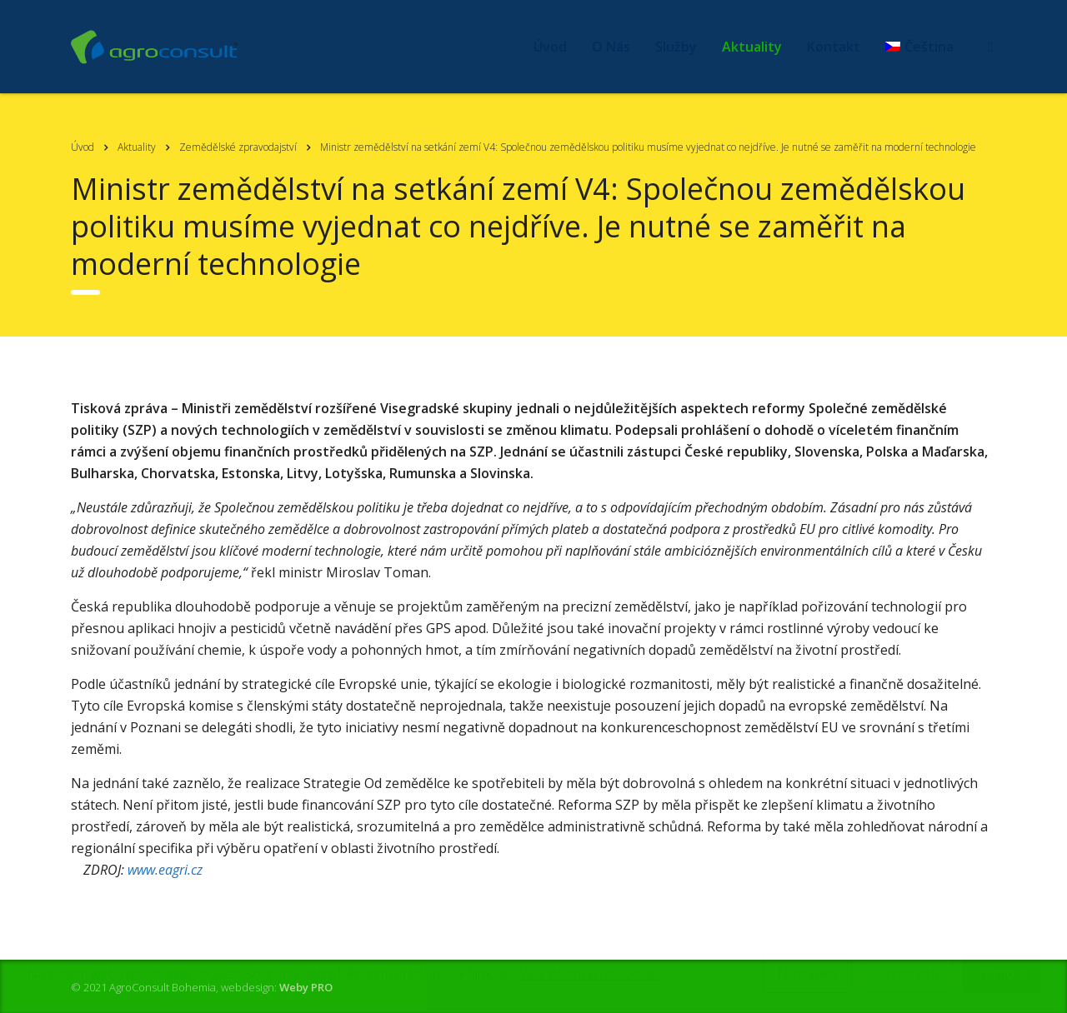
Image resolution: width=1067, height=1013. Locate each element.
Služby (676, 46)
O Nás (611, 46)
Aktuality (752, 46)
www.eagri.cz (165, 870)
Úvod (550, 46)
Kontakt (833, 46)
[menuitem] (919, 47)
